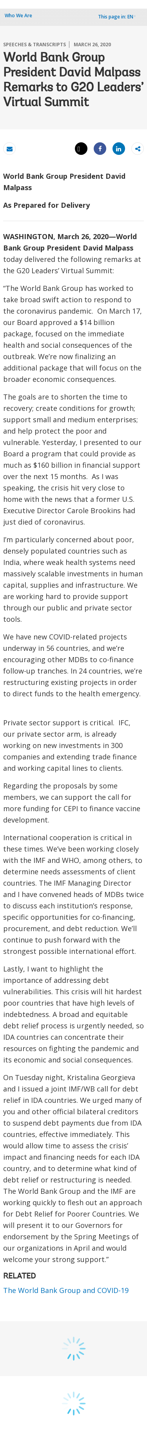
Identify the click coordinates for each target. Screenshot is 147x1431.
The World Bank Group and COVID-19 (66, 1290)
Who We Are (18, 15)
